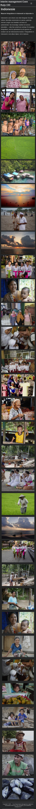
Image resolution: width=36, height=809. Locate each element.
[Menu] (31, 3)
